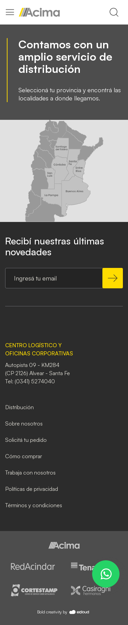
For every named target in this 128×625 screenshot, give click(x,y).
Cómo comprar (23, 456)
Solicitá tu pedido (26, 439)
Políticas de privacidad (31, 488)
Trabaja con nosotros (30, 472)
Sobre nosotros (24, 423)
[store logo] (39, 12)
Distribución (19, 407)
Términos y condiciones (33, 505)
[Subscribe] (112, 278)
